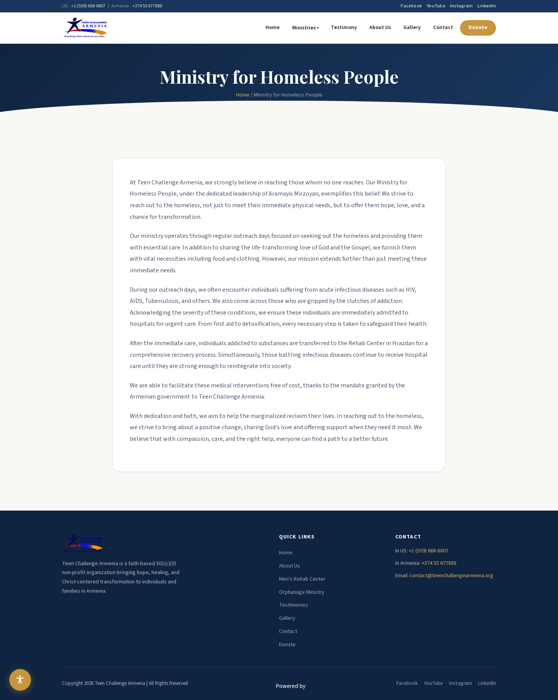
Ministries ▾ (305, 28)
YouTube (436, 6)
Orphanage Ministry (301, 592)
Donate (477, 27)
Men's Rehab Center (302, 579)
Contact (443, 27)
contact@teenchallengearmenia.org (451, 576)
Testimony (344, 27)
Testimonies (293, 605)
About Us (380, 27)
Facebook (411, 6)
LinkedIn (486, 6)
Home (272, 27)
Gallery (412, 27)
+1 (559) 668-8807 (88, 6)
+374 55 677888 (147, 6)
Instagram (461, 6)
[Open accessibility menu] (20, 680)
